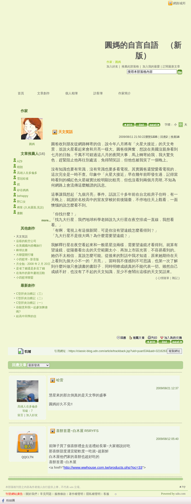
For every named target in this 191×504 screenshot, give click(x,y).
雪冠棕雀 (23, 178)
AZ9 (19, 161)
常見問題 (46, 494)
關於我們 (31, 494)
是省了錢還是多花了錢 (30, 268)
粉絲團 (10, 500)
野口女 (21, 201)
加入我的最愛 (151, 66)
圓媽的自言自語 (131, 45)
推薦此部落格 (130, 66)
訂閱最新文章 (171, 66)
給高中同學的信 (26, 316)
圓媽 (32, 144)
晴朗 (20, 167)
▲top (182, 486)
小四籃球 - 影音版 (27, 259)
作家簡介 (124, 93)
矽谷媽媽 (23, 190)
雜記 (175, 278)
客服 (106, 494)
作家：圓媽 (114, 62)
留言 (20, 415)
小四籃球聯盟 (24, 277)
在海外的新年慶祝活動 (30, 273)
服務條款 (60, 494)
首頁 (21, 93)
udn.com (180, 493)
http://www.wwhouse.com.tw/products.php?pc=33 (103, 467)
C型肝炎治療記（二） (30, 298)
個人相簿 (71, 93)
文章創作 (43, 93)
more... (46, 220)
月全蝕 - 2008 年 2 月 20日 (33, 264)
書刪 (20, 213)
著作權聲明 (76, 494)
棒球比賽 (22, 250)
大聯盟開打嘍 (24, 254)
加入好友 (112, 66)
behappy (22, 196)
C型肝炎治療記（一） (30, 302)
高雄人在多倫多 (27, 173)
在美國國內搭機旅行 (29, 245)
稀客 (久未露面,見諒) (30, 207)
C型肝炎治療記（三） (30, 293)
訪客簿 (98, 93)
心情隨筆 (163, 278)
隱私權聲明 (93, 494)
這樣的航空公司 (26, 241)
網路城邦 (179, 3)
